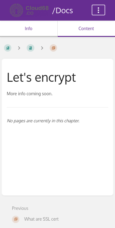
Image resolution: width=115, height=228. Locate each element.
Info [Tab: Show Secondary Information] (29, 28)
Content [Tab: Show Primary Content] (86, 28)
